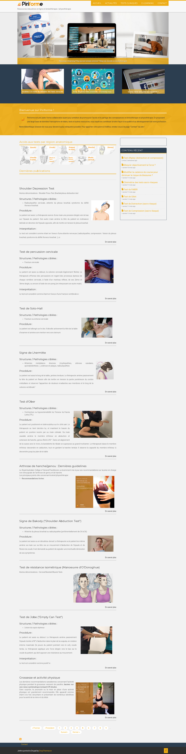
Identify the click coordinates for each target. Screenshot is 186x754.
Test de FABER (131, 189)
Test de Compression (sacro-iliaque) (141, 210)
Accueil (97, 3)
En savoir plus (110, 242)
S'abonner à (20, 739)
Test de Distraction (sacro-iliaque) (140, 203)
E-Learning (147, 3)
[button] (28, 38)
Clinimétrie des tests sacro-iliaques (141, 182)
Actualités (111, 3)
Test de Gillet (130, 196)
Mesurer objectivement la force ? (140, 165)
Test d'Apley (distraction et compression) (143, 158)
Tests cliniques (129, 3)
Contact (162, 3)
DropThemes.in (45, 751)
